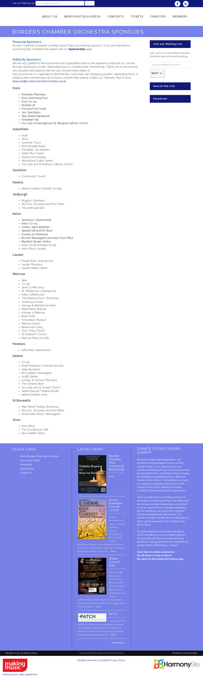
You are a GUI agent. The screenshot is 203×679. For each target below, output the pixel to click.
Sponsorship (27, 468)
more (111, 476)
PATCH (113, 614)
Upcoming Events (30, 460)
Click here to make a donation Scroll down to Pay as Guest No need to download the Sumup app (160, 555)
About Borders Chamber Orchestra (39, 456)
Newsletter (26, 464)
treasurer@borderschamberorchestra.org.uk (39, 81)
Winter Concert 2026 (114, 562)
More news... (119, 642)
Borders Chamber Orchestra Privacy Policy (101, 660)
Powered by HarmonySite (184, 653)
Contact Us (26, 472)
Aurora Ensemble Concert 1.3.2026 (115, 505)
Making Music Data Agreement (20, 674)
